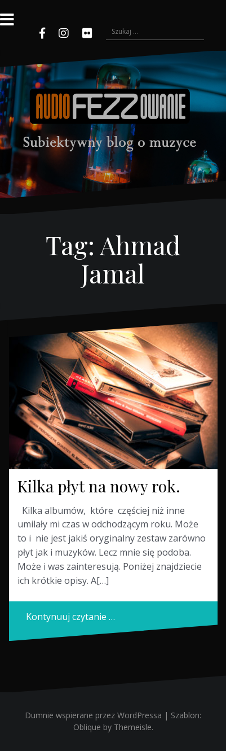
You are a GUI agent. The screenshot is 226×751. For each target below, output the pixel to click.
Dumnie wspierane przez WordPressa (93, 715)
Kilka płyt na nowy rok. (98, 485)
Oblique (87, 727)
